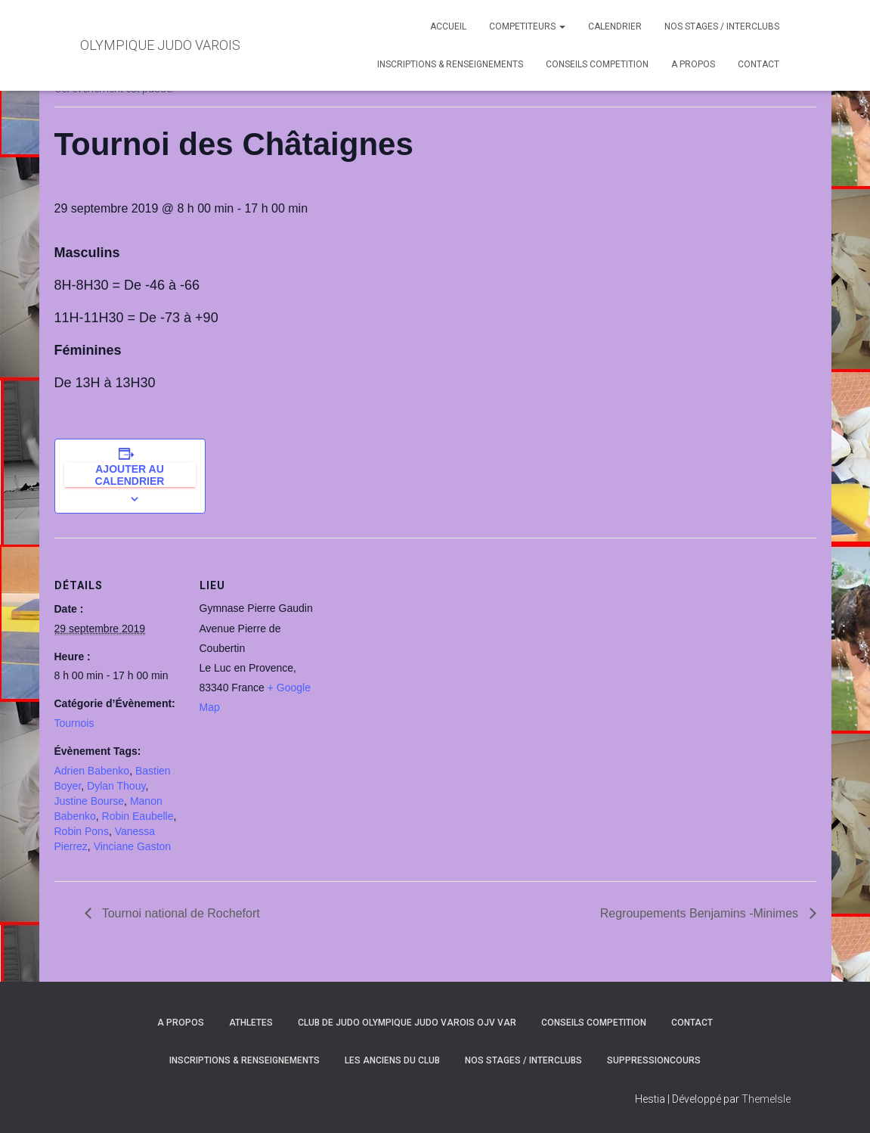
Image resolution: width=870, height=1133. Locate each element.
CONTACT (758, 64)
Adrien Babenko (92, 771)
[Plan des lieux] (424, 642)
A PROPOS (693, 64)
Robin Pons (81, 831)
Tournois (74, 723)
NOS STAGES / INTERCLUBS (721, 26)
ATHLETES (251, 1022)
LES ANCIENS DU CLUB (392, 1060)
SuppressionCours (654, 1060)
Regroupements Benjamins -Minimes (701, 913)
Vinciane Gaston (132, 846)
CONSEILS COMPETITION (597, 64)
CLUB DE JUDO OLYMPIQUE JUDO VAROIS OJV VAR (407, 1022)
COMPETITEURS (527, 26)
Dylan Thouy (116, 786)
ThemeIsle (766, 1099)
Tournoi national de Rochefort (179, 913)
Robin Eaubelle (138, 816)
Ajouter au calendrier (130, 475)
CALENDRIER (615, 26)
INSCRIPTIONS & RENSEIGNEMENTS (450, 64)
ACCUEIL (448, 26)
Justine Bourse (89, 801)
